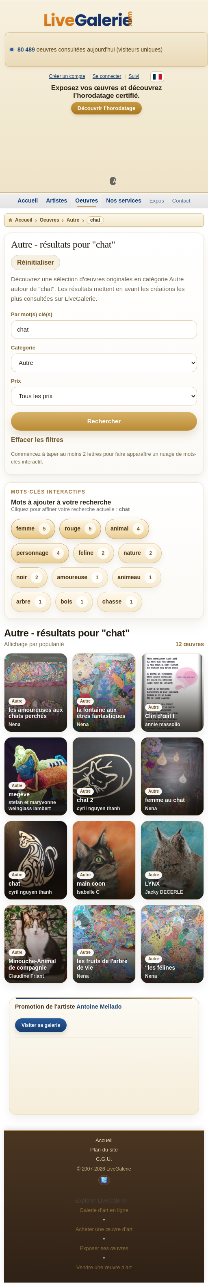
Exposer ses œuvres (104, 1248)
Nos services (123, 200)
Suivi (134, 76)
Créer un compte (67, 76)
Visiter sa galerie (41, 1025)
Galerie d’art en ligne (104, 1210)
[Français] (157, 76)
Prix (16, 381)
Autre (73, 220)
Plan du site (104, 1150)
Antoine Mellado (98, 1006)
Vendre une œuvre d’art (104, 1267)
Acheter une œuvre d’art (104, 1229)
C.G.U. (104, 1159)
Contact (181, 201)
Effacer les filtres (37, 439)
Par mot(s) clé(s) (31, 314)
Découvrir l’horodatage (106, 108)
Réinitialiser (35, 262)
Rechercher (104, 421)
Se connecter (107, 76)
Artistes (56, 200)
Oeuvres (86, 200)
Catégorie (23, 348)
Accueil (27, 200)
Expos (157, 201)
